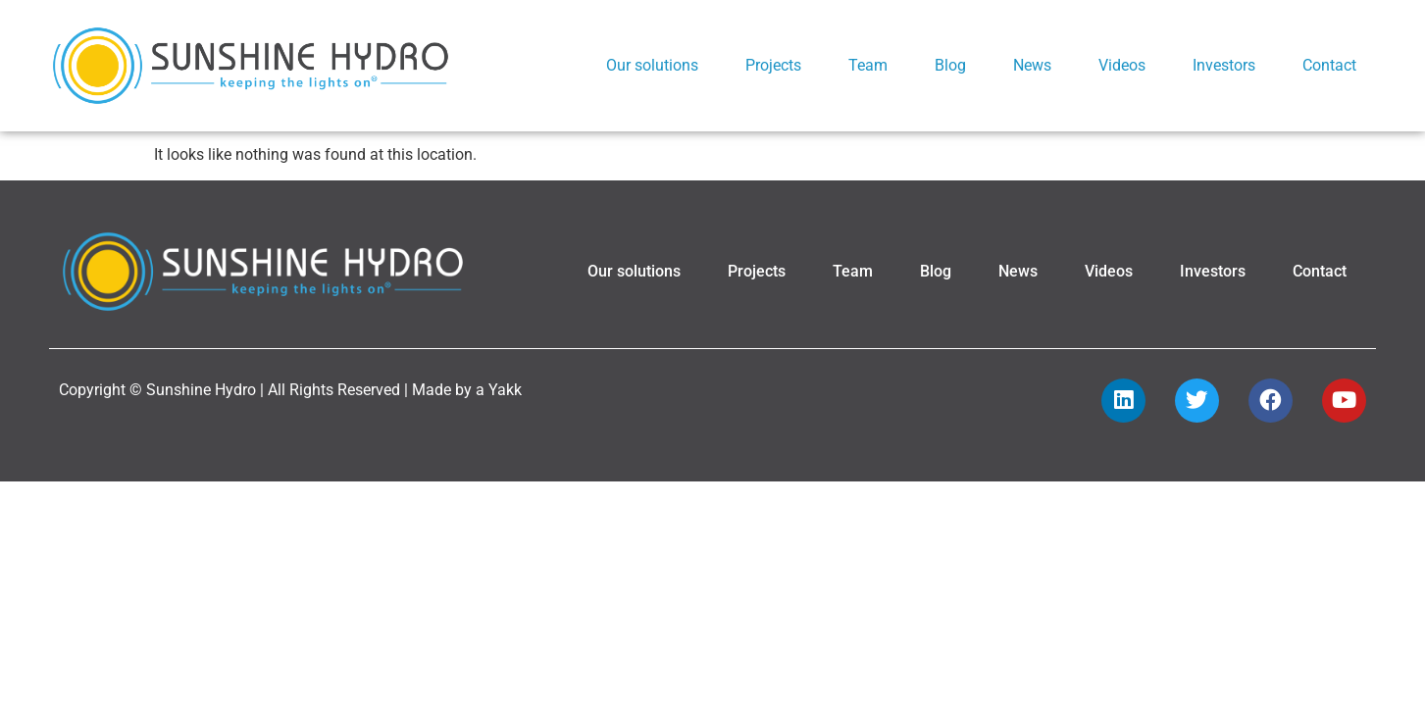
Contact (1329, 65)
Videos (1121, 65)
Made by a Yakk (467, 426)
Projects (773, 65)
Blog (950, 65)
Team (868, 65)
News (1032, 65)
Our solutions (652, 65)
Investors (1224, 65)
